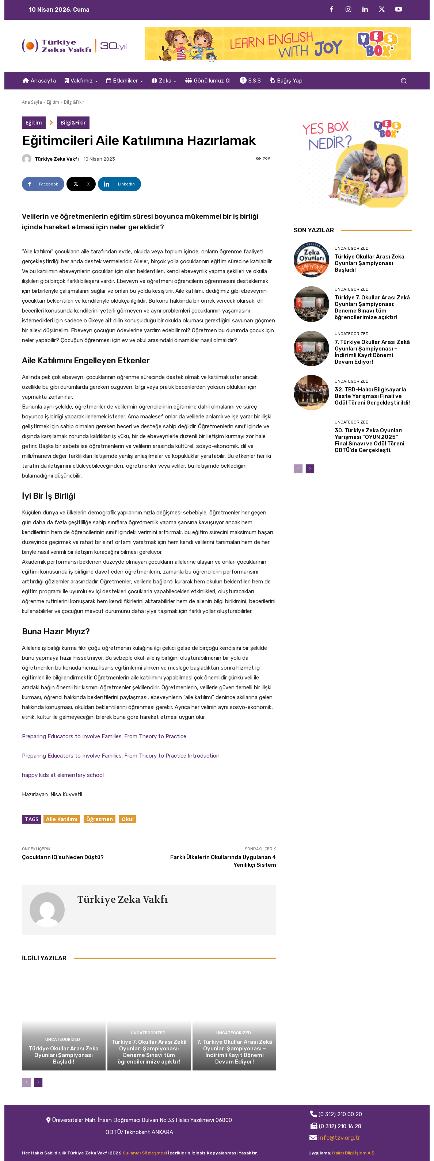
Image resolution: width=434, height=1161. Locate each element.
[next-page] (38, 1082)
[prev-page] (26, 1082)
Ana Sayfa (32, 102)
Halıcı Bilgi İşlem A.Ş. (354, 1153)
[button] (403, 80)
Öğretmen (99, 819)
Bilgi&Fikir (74, 102)
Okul (128, 819)
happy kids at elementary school (63, 775)
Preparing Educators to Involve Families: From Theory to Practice (104, 736)
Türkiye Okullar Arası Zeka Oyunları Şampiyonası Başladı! (64, 1055)
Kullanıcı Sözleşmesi (144, 1153)
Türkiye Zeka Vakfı (57, 159)
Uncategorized (62, 1040)
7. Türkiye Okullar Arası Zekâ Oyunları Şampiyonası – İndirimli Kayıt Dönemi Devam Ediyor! (234, 1052)
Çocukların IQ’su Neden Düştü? (63, 857)
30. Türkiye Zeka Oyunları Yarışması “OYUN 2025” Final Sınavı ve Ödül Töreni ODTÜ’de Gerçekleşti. (369, 440)
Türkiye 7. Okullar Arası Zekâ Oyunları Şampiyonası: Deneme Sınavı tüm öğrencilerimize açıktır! (149, 1052)
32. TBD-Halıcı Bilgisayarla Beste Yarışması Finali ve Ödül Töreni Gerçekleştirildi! (372, 396)
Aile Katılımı (61, 819)
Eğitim (53, 102)
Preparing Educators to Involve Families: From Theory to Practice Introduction (121, 755)
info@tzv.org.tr (339, 1137)
